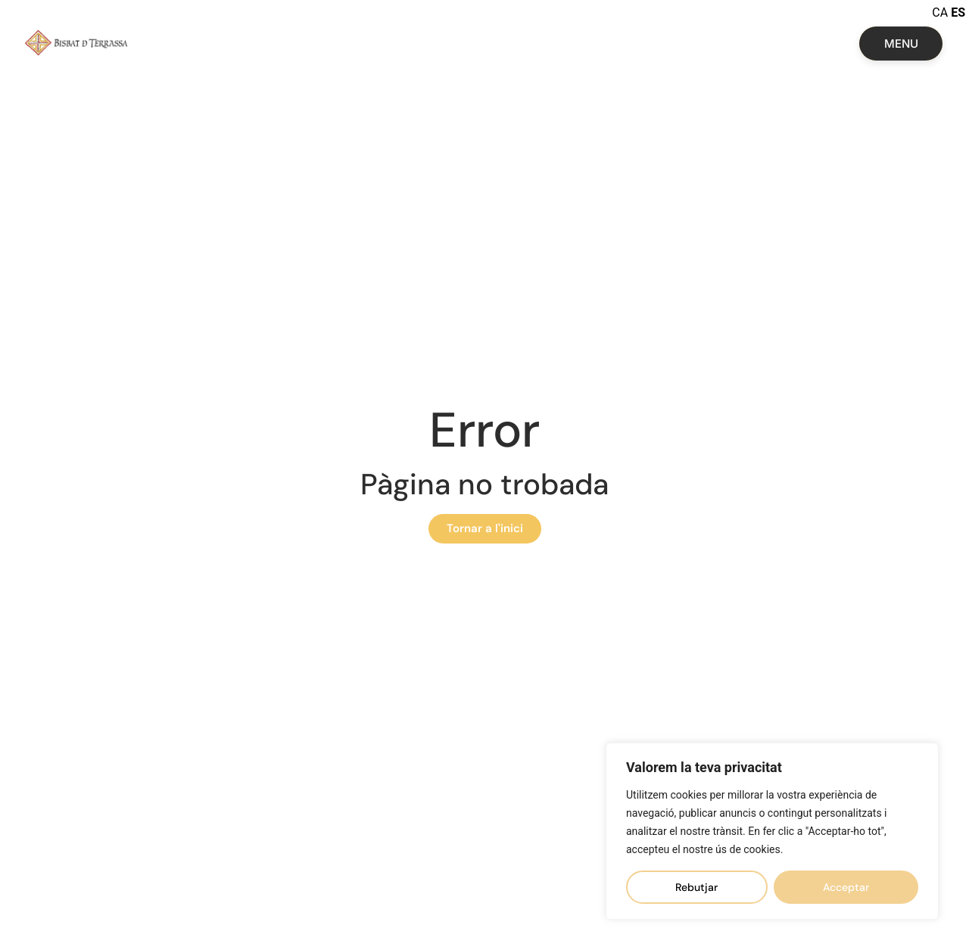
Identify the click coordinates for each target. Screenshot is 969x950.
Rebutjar (696, 887)
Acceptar (846, 887)
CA (940, 12)
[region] (772, 831)
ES (958, 12)
